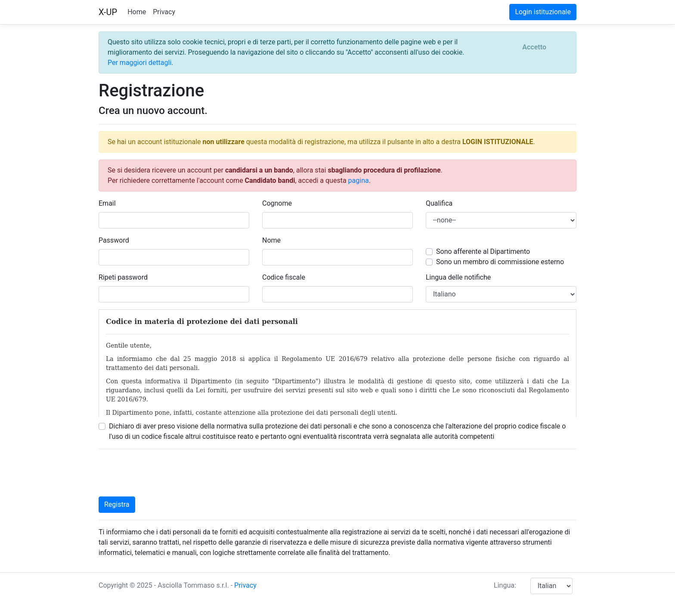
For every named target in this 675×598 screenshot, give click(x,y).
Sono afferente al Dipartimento (483, 251)
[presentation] (164, 473)
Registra (117, 504)
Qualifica (439, 203)
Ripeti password (123, 277)
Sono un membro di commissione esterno (500, 262)
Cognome (277, 203)
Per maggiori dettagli (139, 63)
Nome (271, 240)
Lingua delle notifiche (458, 277)
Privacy (164, 12)
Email (107, 203)
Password (114, 240)
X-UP (108, 12)
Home (136, 12)
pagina (358, 180)
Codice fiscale (283, 277)
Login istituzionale (543, 12)
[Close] (534, 47)
